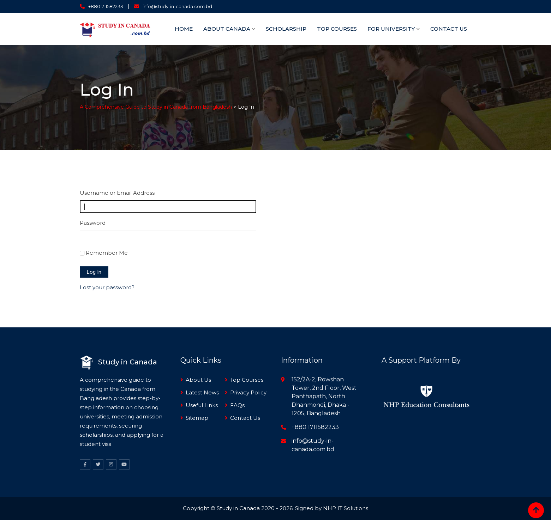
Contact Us (448, 28)
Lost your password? (107, 287)
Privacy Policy (248, 392)
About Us (198, 379)
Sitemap (197, 418)
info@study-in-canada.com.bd (177, 6)
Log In (94, 272)
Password (93, 222)
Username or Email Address (117, 192)
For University (391, 28)
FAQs (237, 405)
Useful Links (202, 405)
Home (184, 28)
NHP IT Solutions (345, 508)
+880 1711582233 (315, 427)
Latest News (202, 392)
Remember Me (107, 252)
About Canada (226, 28)
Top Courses (246, 379)
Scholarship (286, 28)
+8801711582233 (105, 6)
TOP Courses (337, 28)
